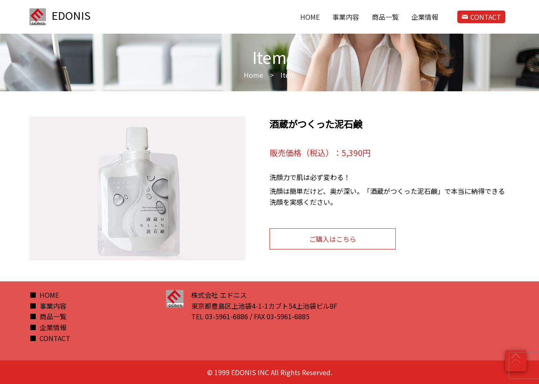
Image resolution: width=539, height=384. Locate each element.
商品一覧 (385, 17)
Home (253, 75)
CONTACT (481, 17)
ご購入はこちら (332, 239)
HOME (310, 17)
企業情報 (424, 17)
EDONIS (60, 16)
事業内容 (345, 17)
